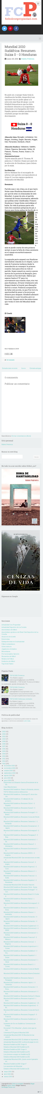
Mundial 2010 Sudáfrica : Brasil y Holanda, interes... (22, 789)
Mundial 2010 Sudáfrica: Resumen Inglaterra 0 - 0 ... (22, 926)
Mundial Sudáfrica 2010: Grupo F (15, 1064)
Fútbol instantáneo (8, 644)
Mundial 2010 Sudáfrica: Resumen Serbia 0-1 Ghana (22, 996)
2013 (3, 756)
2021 (3, 736)
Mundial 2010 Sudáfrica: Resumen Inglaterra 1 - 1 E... (22, 1003)
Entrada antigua (35, 368)
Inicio (23, 368)
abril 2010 (7, 1074)
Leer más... (27, 721)
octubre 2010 (8, 770)
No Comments (10, 360)
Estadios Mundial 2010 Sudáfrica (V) (16, 1047)
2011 (3, 761)
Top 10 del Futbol (7, 664)
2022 (4, 734)
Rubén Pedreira (27, 59)
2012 (3, 759)
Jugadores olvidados (9, 649)
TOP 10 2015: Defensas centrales (21, 699)
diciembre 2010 (9, 766)
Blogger (33, 1083)
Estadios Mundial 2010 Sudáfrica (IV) (17, 1052)
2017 (3, 746)
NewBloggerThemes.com (8, 1087)
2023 (4, 731)
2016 (3, 749)
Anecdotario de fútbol (9, 630)
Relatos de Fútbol (8, 659)
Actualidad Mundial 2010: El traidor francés (19, 885)
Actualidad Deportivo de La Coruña (14, 627)
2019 (3, 741)
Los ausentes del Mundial (13, 1066)
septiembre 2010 (9, 773)
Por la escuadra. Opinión (10, 654)
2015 (3, 751)
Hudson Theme (11, 1085)
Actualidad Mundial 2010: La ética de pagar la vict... (21, 1042)
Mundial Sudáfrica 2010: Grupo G (15, 1049)
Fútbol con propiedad (17, 1083)
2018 (3, 744)
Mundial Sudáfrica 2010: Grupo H (15, 1044)
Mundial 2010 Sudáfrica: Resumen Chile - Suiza (20, 887)
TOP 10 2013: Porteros (17, 675)
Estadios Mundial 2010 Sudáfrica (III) (17, 1057)
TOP (39, 1092)
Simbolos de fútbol (8, 661)
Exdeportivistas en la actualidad (13, 642)
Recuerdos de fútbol (9, 656)
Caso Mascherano (10, 787)
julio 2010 (7, 778)
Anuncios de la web (9, 637)
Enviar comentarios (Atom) (21, 436)
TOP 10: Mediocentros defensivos (16, 792)
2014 (3, 754)
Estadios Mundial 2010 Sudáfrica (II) (16, 1069)
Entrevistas (6, 639)
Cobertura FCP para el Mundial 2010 (16, 1033)
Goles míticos (7, 646)
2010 (3, 764)
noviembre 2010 (9, 768)
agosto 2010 (8, 775)
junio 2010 (7, 780)
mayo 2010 (7, 1072)
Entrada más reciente (9, 368)
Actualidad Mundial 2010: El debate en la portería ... (21, 1040)
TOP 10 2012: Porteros (17, 687)
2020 (4, 739)
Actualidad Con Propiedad (11, 625)
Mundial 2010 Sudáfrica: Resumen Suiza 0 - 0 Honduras (21, 50)
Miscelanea (6, 651)
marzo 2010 (8, 1076)
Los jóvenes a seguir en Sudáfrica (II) (17, 1054)
